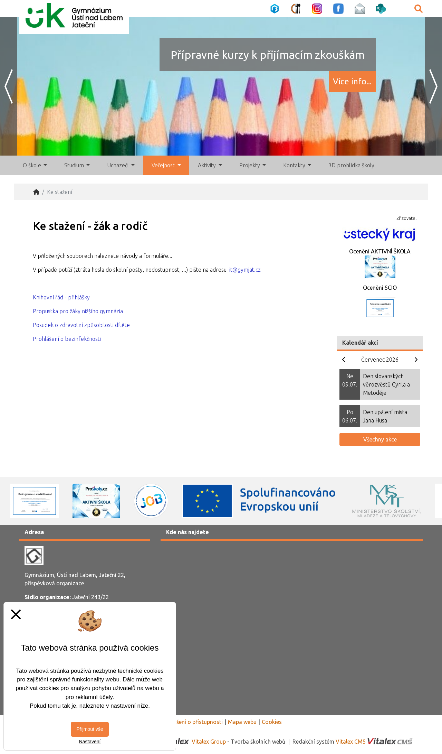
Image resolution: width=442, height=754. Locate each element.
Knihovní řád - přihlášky (61, 297)
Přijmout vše (89, 729)
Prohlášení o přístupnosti (191, 722)
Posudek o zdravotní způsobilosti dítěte (81, 325)
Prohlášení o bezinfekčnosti (67, 339)
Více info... (352, 81)
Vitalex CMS (351, 741)
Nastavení (89, 741)
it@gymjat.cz (245, 270)
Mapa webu (242, 722)
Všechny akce (380, 439)
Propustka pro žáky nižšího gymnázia (78, 311)
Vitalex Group (209, 741)
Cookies (272, 722)
